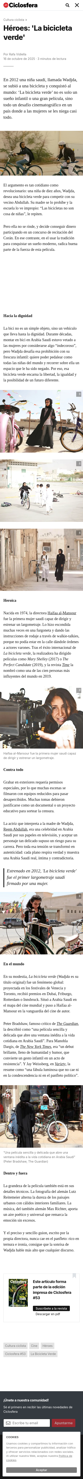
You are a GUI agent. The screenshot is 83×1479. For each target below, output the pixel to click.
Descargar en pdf (48, 1314)
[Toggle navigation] (77, 5)
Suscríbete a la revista (51, 1308)
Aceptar (41, 1470)
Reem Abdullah (15, 829)
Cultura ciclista (13, 20)
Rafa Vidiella (17, 54)
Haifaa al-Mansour (62, 613)
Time (65, 665)
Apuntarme (64, 1423)
